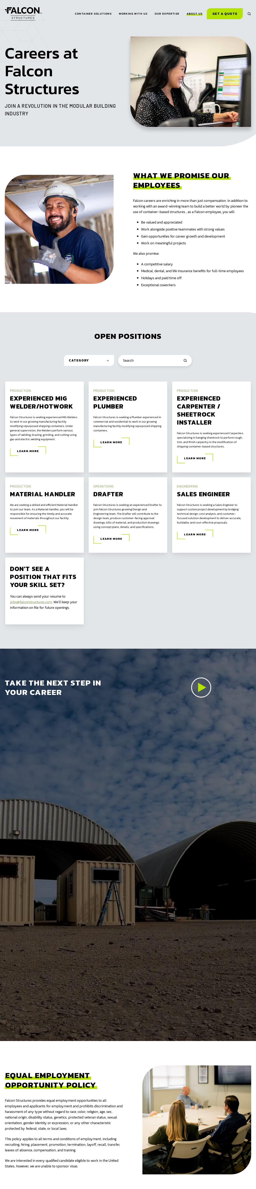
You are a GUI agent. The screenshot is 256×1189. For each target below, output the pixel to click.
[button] (249, 14)
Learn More (28, 451)
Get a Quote (225, 13)
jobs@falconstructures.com (31, 602)
